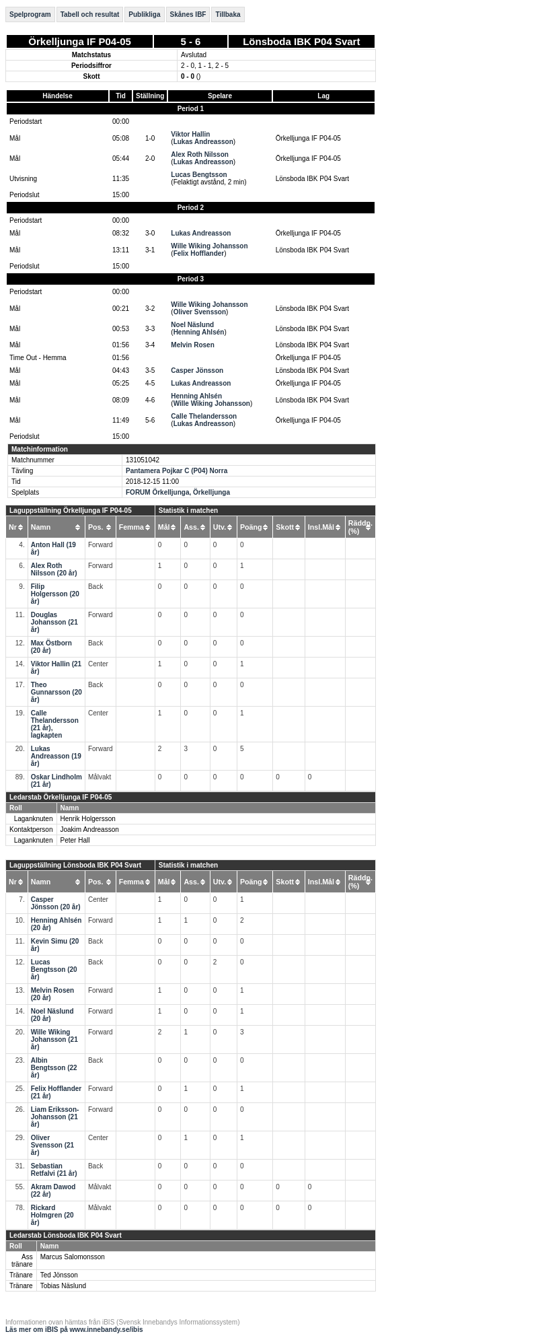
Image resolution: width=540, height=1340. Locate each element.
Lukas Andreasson (203, 141)
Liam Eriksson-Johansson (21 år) (55, 1117)
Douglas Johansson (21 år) (54, 622)
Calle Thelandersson (204, 416)
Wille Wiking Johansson (209, 246)
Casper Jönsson (197, 370)
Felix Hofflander (199, 253)
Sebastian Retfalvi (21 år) (54, 1169)
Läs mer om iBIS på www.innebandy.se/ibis (74, 1329)
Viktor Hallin (190, 134)
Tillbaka (227, 14)
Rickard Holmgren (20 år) (52, 1215)
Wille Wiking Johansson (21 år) (54, 1039)
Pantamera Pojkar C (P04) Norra (176, 470)
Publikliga (144, 14)
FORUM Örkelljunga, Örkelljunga (178, 492)
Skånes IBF (188, 14)
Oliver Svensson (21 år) (52, 1145)
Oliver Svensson (199, 312)
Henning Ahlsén (199, 332)
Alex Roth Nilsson (200, 154)
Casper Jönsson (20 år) (56, 903)
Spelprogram (30, 14)
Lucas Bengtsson (199, 174)
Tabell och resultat (90, 14)
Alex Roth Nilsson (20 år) (54, 569)
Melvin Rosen (192, 345)
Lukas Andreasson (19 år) (56, 756)
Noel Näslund (192, 324)
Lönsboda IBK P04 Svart (301, 41)
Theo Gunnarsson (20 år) (56, 692)
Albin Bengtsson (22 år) (54, 1068)
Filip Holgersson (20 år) (55, 594)
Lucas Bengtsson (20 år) (54, 969)
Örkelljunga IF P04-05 (79, 41)
